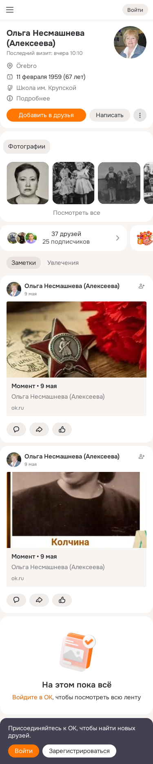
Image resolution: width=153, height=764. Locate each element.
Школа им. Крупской (46, 88)
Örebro (26, 66)
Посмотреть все (76, 213)
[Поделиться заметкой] (39, 429)
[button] (26, 147)
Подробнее (33, 98)
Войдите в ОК (32, 697)
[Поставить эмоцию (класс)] (62, 429)
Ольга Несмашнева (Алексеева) (45, 38)
